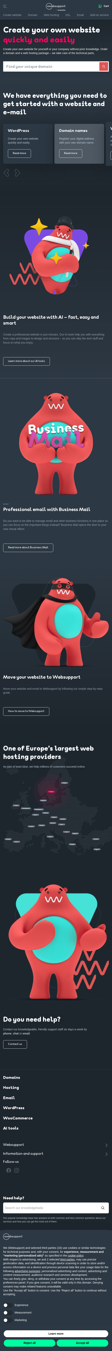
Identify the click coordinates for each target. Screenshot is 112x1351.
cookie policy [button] (75, 1255)
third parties (67, 1259)
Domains (11, 1078)
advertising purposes (27, 1271)
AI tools (11, 1129)
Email (9, 1099)
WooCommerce (18, 1119)
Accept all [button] (82, 1342)
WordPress (13, 1109)
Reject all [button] (29, 1342)
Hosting (11, 1088)
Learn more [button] (56, 1333)
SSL (67, 15)
